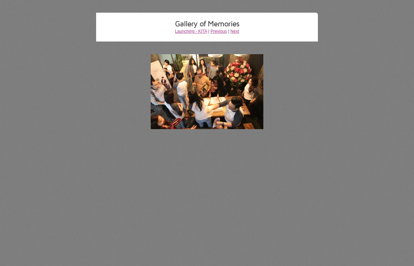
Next (234, 31)
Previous (219, 31)
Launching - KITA (191, 31)
